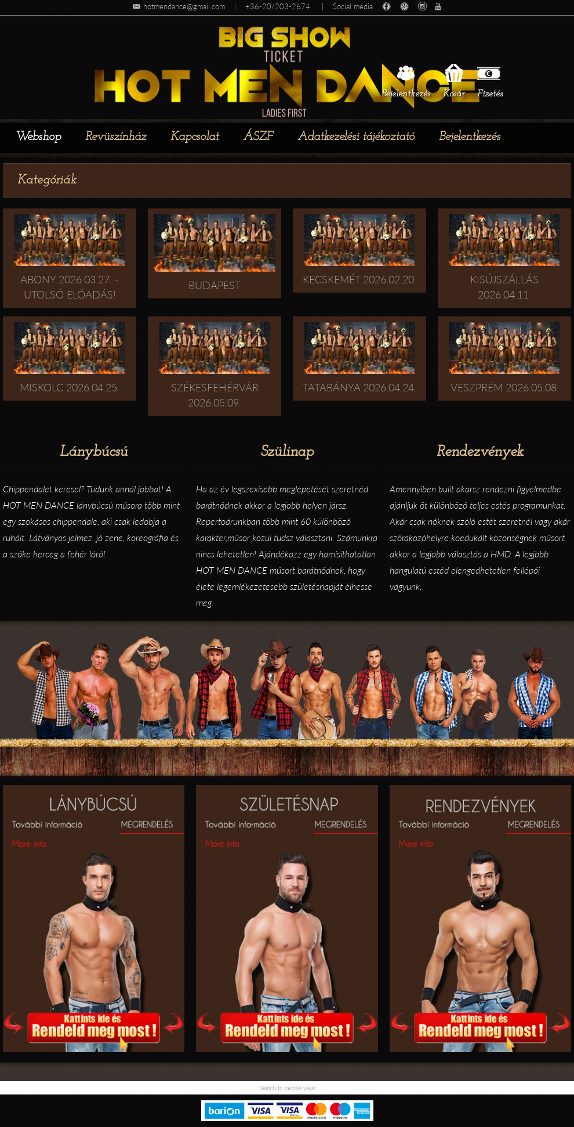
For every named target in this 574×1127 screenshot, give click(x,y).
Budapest (214, 285)
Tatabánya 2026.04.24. (359, 387)
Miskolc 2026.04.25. (69, 387)
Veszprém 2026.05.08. (505, 387)
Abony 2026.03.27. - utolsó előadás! (69, 287)
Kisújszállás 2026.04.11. (504, 287)
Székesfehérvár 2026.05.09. (215, 395)
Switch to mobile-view (287, 1088)
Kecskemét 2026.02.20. (359, 279)
